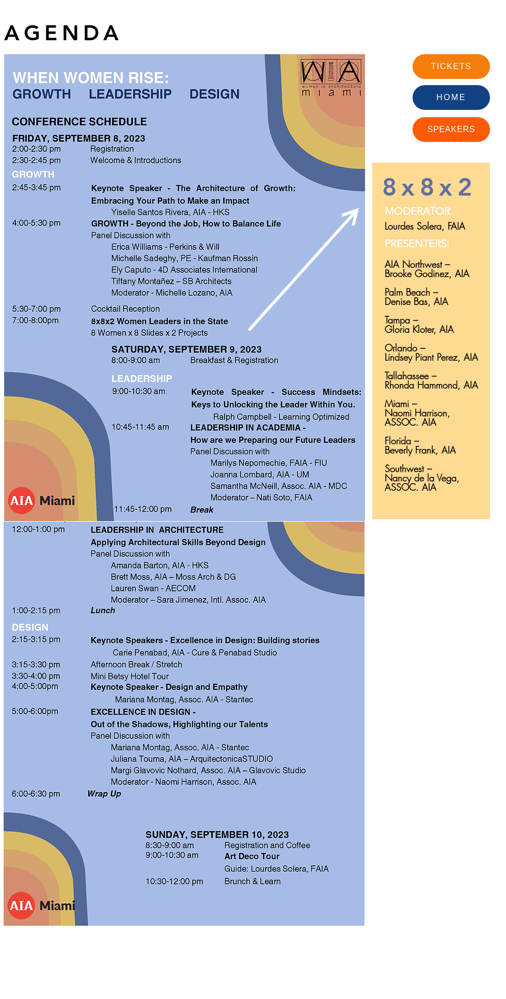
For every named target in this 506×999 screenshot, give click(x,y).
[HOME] (451, 97)
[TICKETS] (451, 66)
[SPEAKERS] (451, 129)
